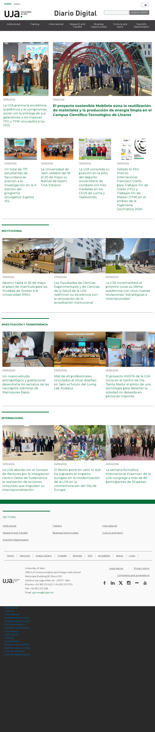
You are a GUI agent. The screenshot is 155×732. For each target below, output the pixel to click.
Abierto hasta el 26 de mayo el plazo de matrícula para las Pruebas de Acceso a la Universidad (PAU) (24, 289)
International (109, 526)
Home (10, 555)
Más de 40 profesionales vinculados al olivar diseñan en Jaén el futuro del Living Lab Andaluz (75, 382)
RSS (90, 555)
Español (17, 4)
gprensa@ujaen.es (42, 592)
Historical (25, 555)
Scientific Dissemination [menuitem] (141, 25)
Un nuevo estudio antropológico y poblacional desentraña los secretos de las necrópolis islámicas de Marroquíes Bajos (25, 384)
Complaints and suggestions (133, 575)
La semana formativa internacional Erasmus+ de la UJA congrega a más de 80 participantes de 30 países (128, 476)
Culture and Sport (112, 533)
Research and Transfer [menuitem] (77, 25)
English (7, 4)
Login (132, 555)
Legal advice (116, 568)
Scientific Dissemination (16, 540)
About (119, 555)
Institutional (9, 526)
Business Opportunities (66, 533)
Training (57, 526)
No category (11, 631)
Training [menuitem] (34, 24)
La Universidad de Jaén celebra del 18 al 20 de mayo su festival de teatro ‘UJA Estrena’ (55, 177)
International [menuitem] (56, 24)
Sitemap (77, 555)
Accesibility (104, 555)
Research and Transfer (15, 533)
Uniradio (62, 555)
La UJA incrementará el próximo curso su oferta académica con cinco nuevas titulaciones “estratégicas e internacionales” (128, 291)
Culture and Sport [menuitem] (120, 25)
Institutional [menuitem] (13, 24)
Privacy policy (141, 568)
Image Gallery (44, 555)
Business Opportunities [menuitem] (99, 25)
